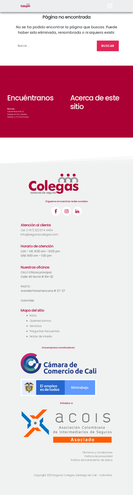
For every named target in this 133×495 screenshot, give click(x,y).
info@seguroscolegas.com (39, 234)
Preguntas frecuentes (45, 331)
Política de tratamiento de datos (91, 460)
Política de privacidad (98, 456)
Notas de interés (41, 336)
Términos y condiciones (97, 452)
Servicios (36, 326)
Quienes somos (40, 321)
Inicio (33, 315)
